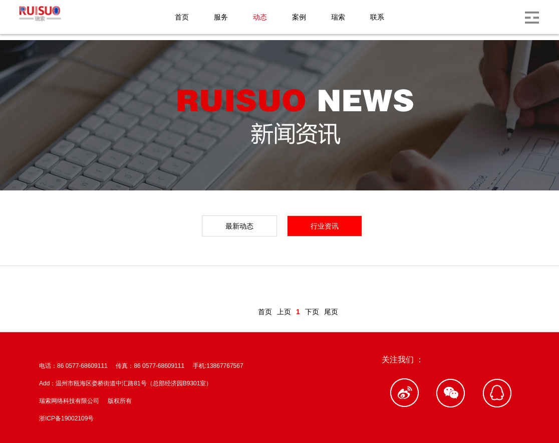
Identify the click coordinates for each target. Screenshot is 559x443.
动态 (260, 17)
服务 (221, 17)
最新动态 (239, 226)
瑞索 (338, 17)
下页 (312, 312)
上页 (284, 312)
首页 (182, 17)
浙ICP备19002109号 (66, 418)
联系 (377, 17)
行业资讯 (325, 226)
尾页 (331, 312)
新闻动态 (80, 285)
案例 (299, 17)
